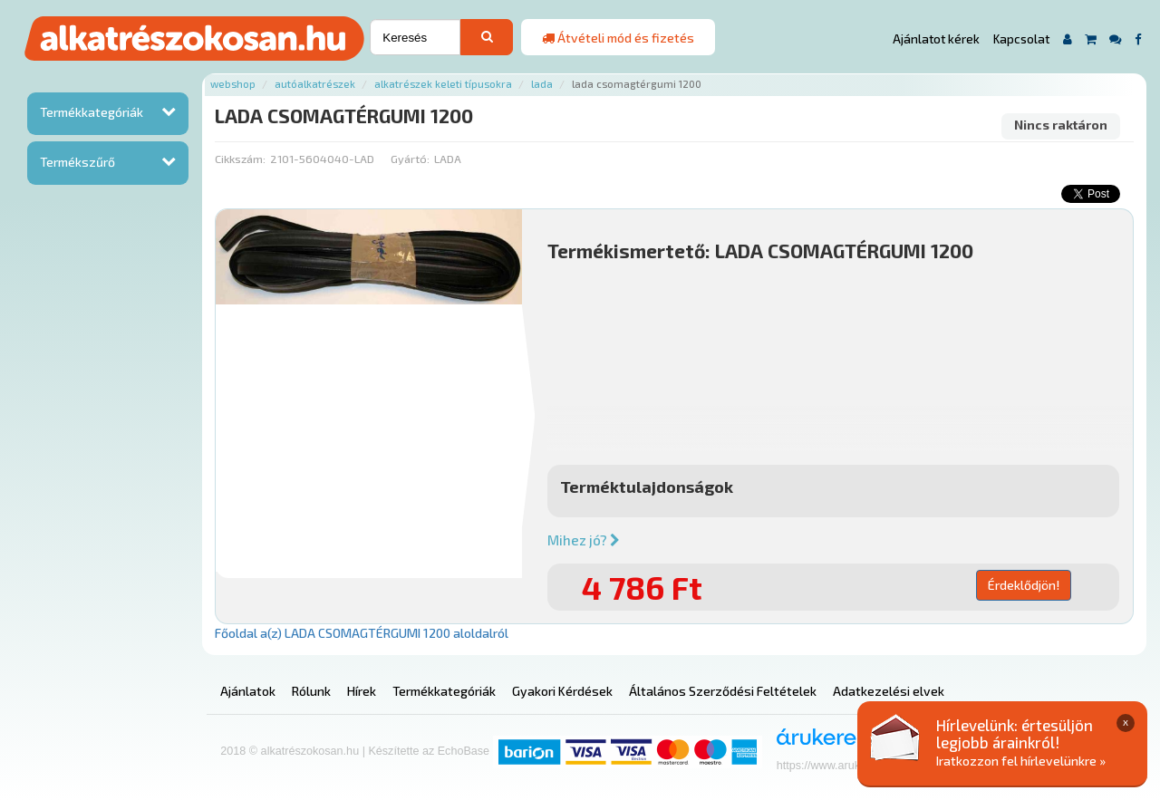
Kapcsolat (1021, 39)
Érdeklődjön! (1023, 585)
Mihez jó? (583, 540)
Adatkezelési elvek (888, 691)
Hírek (361, 691)
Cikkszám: (240, 158)
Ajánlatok (248, 691)
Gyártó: (410, 158)
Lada (542, 84)
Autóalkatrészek (315, 84)
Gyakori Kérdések (562, 691)
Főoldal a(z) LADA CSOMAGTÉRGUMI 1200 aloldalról (361, 633)
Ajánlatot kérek (936, 39)
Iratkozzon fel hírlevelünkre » (1021, 760)
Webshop (233, 84)
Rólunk (311, 691)
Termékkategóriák (91, 112)
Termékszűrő (77, 161)
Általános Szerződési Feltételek (723, 691)
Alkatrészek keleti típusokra (443, 84)
